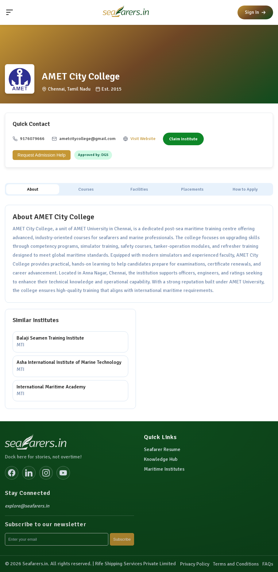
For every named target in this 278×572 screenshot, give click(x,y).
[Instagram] (46, 473)
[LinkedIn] (29, 473)
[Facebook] (11, 473)
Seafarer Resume (162, 449)
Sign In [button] (255, 12)
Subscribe (122, 539)
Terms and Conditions (236, 564)
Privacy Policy (194, 564)
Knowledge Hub (160, 459)
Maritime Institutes (164, 469)
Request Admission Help (41, 155)
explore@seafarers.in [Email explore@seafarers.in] (27, 506)
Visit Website (143, 138)
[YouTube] (63, 473)
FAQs (267, 564)
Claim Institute (183, 139)
